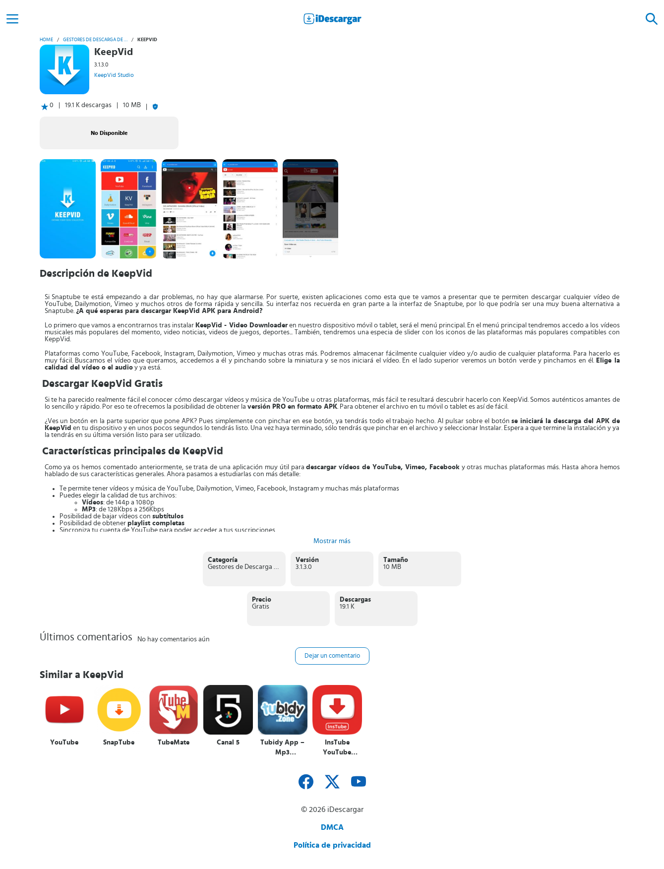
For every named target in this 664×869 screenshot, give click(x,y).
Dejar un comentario (332, 656)
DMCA (332, 827)
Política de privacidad (332, 845)
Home (46, 39)
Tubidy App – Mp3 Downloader (282, 747)
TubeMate (173, 742)
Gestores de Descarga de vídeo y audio (95, 39)
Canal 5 (228, 742)
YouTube (64, 742)
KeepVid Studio (114, 75)
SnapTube (118, 742)
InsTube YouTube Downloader (337, 747)
